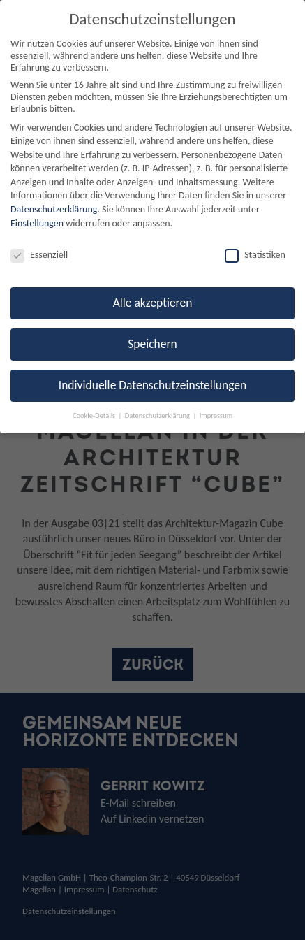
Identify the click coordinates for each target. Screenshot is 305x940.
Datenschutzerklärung (53, 209)
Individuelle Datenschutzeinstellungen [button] (152, 385)
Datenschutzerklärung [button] (158, 415)
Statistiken (255, 255)
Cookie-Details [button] (95, 415)
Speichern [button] (152, 344)
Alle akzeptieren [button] (153, 302)
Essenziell (39, 255)
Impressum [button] (216, 415)
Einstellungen (37, 223)
